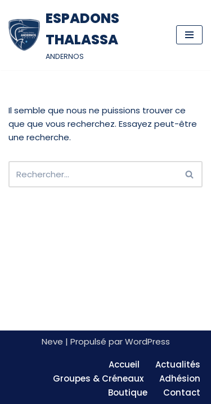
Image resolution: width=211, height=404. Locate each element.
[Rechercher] (92, 174)
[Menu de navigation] (189, 34)
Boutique (127, 392)
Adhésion (179, 378)
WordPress (147, 341)
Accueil (124, 364)
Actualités (177, 364)
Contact (181, 392)
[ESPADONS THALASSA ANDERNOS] (83, 35)
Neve (52, 341)
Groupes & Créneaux (98, 378)
